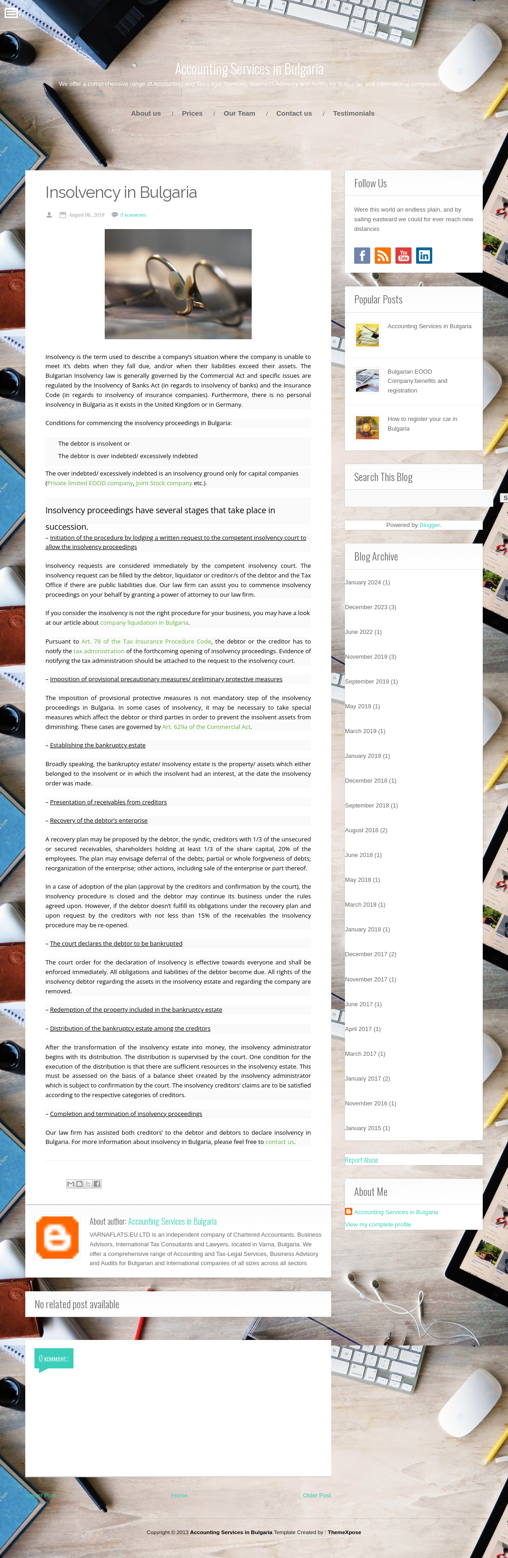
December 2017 (366, 954)
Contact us (294, 113)
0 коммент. (136, 216)
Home (180, 1507)
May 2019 (358, 706)
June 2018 (359, 855)
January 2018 (363, 929)
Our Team (239, 113)
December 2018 (366, 780)
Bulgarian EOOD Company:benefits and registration (417, 381)
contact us (282, 1153)
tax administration (102, 652)
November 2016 (366, 1103)
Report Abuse (361, 1159)
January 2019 (363, 755)
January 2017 (363, 1078)
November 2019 (366, 656)
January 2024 (363, 582)
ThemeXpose (344, 1544)
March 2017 (361, 1053)
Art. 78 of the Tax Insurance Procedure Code (147, 643)
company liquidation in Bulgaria (160, 624)
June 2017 (359, 1004)
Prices (192, 113)
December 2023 (366, 607)
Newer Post (40, 1507)
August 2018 (361, 830)
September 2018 (367, 805)
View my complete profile (378, 1224)
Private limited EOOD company (93, 484)
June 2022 (359, 631)
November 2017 (366, 979)
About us (146, 113)
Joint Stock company (167, 484)
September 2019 (367, 681)
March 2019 (361, 731)
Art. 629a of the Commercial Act (224, 727)
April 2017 (358, 1029)
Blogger (429, 524)
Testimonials (354, 113)
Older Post (317, 1507)
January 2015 (363, 1128)
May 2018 (358, 879)
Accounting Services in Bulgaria (249, 68)
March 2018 (361, 904)
